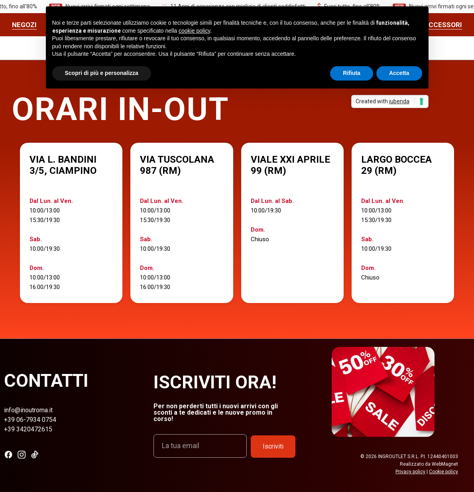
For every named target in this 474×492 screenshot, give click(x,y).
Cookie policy (443, 471)
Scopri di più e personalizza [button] (101, 73)
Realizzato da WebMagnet (429, 464)
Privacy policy (410, 471)
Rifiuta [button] (351, 73)
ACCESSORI (443, 25)
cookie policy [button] (194, 31)
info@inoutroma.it (28, 410)
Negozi (24, 25)
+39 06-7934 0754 (30, 419)
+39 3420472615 (28, 429)
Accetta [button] (399, 73)
